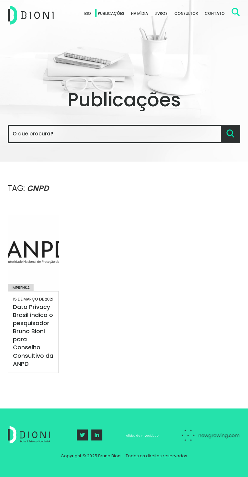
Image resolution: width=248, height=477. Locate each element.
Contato (215, 13)
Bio (87, 13)
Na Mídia (139, 13)
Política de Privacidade (142, 436)
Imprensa (21, 288)
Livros (161, 13)
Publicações (111, 13)
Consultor (186, 13)
